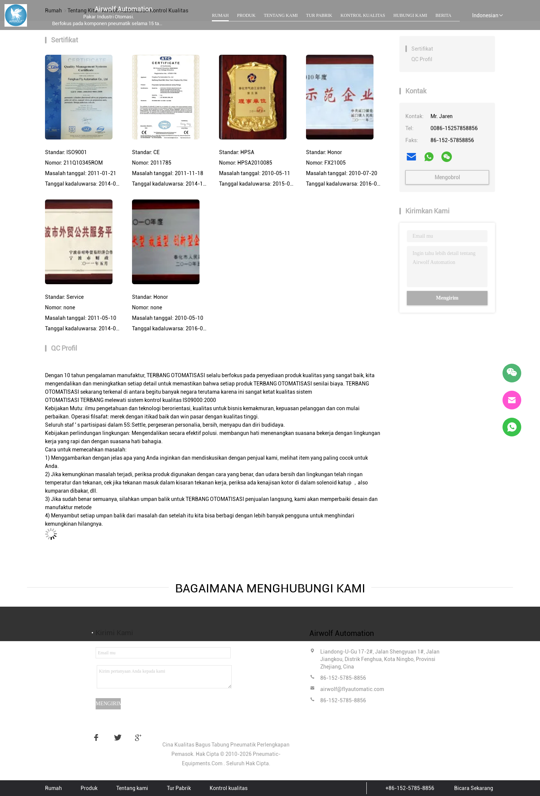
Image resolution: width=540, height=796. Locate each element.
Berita (443, 15)
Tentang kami (281, 15)
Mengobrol (447, 177)
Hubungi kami (410, 15)
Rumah (220, 15)
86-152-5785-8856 (343, 678)
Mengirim (447, 298)
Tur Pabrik (319, 15)
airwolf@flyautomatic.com (352, 689)
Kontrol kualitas (362, 15)
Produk (246, 15)
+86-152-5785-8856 (410, 788)
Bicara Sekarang (473, 788)
